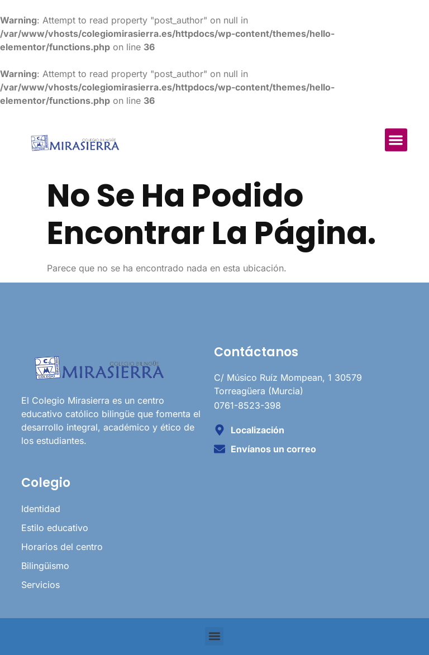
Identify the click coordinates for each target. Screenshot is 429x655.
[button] (396, 139)
